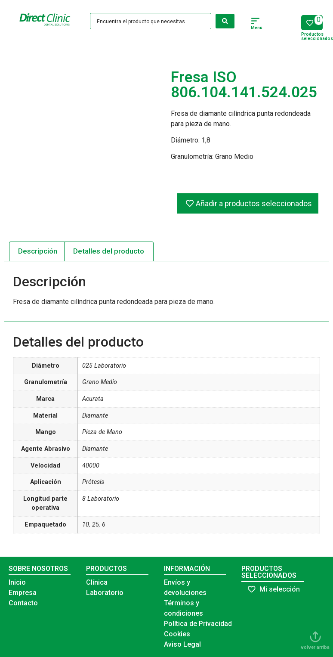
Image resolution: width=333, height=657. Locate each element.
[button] (255, 22)
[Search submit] (225, 21)
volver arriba (315, 647)
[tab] (38, 251)
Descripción (37, 251)
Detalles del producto (108, 251)
